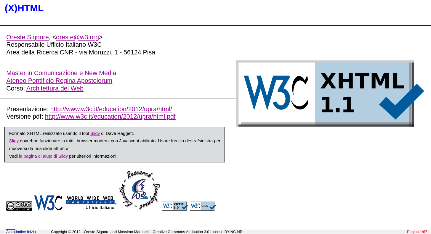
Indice (21, 232)
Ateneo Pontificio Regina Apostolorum (59, 80)
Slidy (95, 133)
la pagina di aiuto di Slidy (43, 156)
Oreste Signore (27, 37)
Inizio (31, 232)
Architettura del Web (55, 88)
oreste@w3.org (77, 37)
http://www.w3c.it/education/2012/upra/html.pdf (110, 116)
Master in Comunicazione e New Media (61, 73)
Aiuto (10, 232)
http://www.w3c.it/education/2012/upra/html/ (111, 109)
